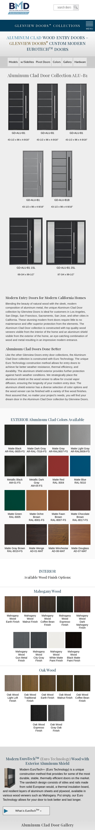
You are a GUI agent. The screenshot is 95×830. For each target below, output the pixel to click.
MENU (89, 28)
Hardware (80, 62)
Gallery (67, 62)
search (66, 7)
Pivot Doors (43, 62)
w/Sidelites (27, 62)
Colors (57, 62)
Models (13, 62)
